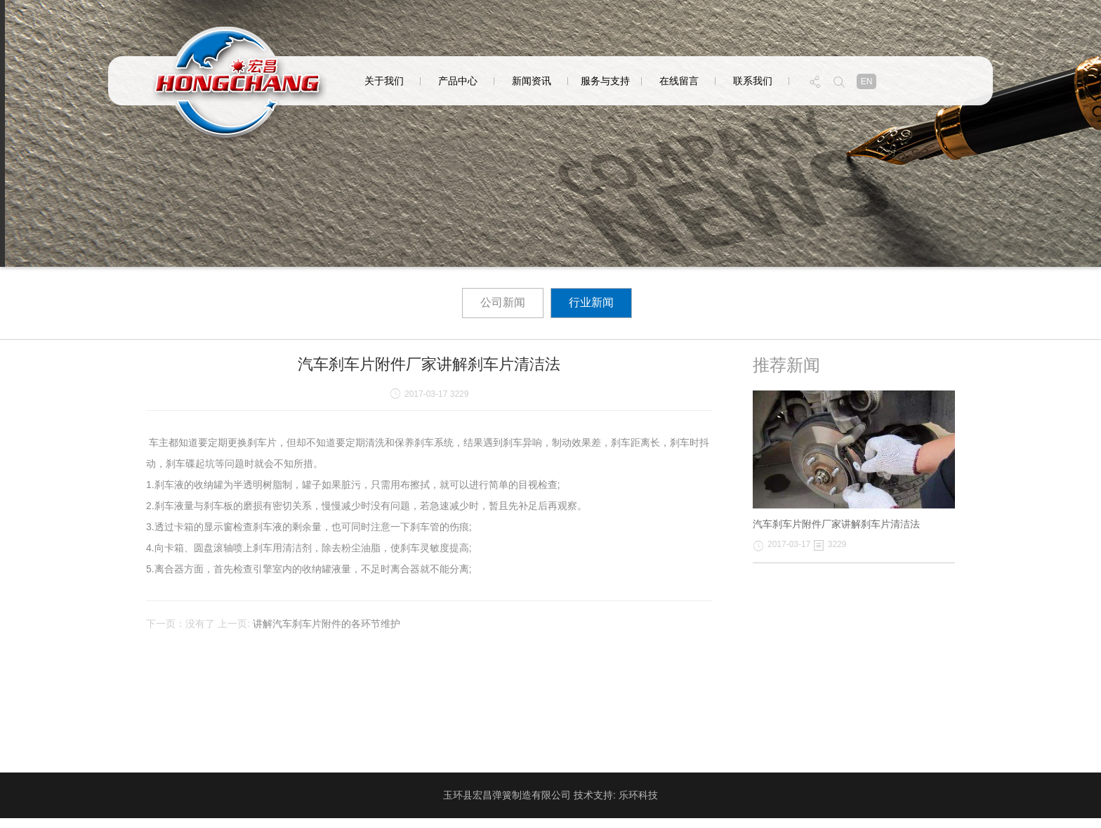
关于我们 (384, 80)
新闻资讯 (531, 80)
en (867, 81)
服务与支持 (605, 80)
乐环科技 (638, 795)
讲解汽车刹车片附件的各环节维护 (326, 623)
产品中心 (457, 80)
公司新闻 (502, 302)
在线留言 (679, 80)
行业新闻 (591, 302)
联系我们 (752, 80)
